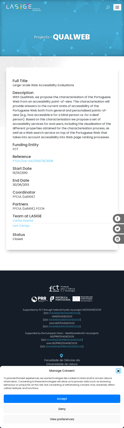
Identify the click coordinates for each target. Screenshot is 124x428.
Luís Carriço (21, 225)
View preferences (62, 419)
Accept (62, 399)
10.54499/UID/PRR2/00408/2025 (64, 346)
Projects (41, 37)
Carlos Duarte (23, 220)
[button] (118, 371)
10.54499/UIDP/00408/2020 (64, 326)
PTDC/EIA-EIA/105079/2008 (33, 161)
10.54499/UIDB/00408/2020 (64, 319)
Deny (62, 409)
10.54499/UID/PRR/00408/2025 (64, 339)
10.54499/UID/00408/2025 (64, 313)
